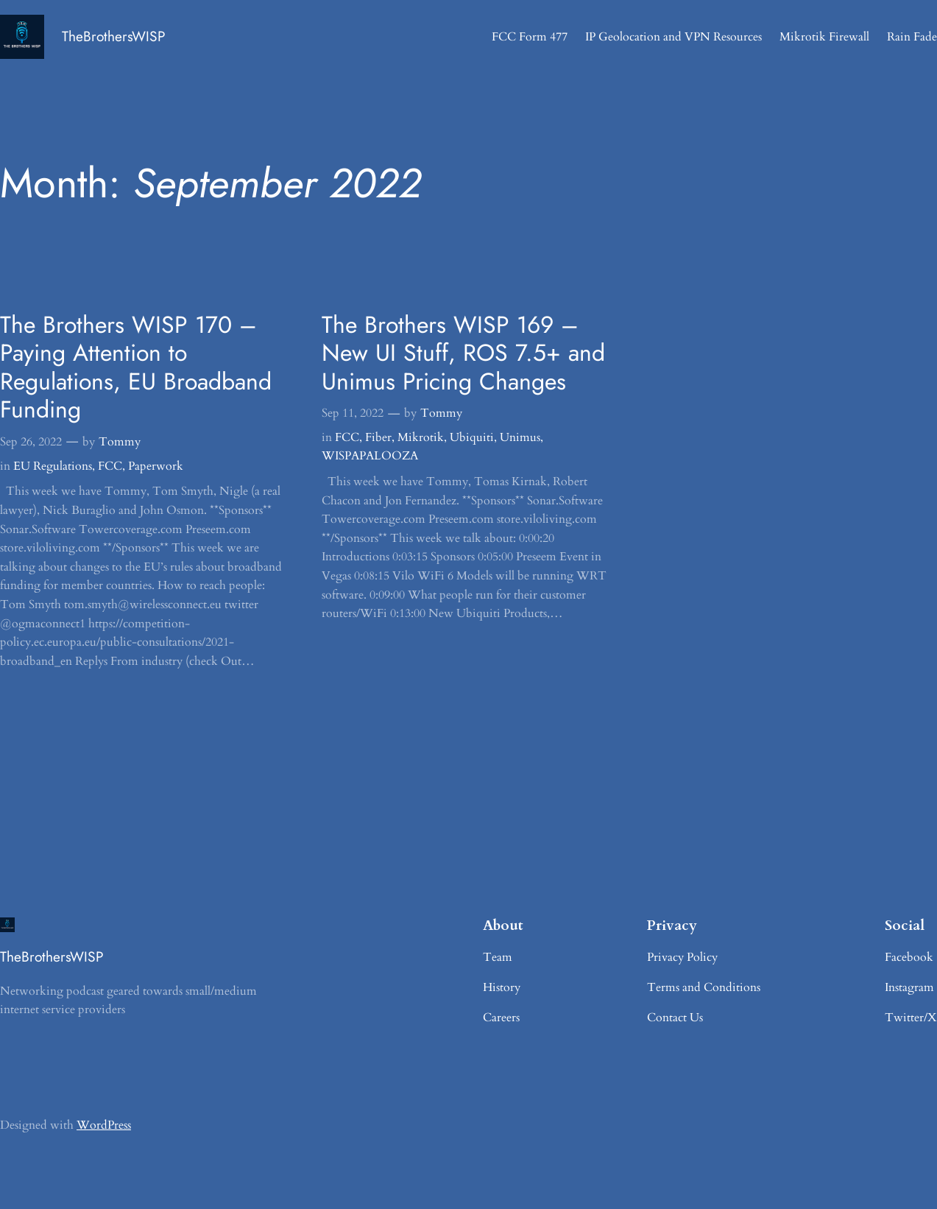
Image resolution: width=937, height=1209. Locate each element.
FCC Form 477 (529, 37)
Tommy (120, 442)
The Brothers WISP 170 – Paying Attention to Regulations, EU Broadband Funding (136, 367)
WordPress (104, 1125)
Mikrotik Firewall (824, 37)
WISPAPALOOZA (370, 456)
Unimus (520, 437)
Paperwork (155, 466)
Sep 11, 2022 (352, 413)
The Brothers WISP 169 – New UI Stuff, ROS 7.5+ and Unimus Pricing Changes (463, 353)
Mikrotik (420, 437)
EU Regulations (52, 466)
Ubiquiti (472, 437)
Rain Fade (912, 37)
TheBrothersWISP (114, 36)
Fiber (378, 437)
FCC (110, 466)
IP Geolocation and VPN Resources (673, 37)
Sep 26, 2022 (31, 442)
